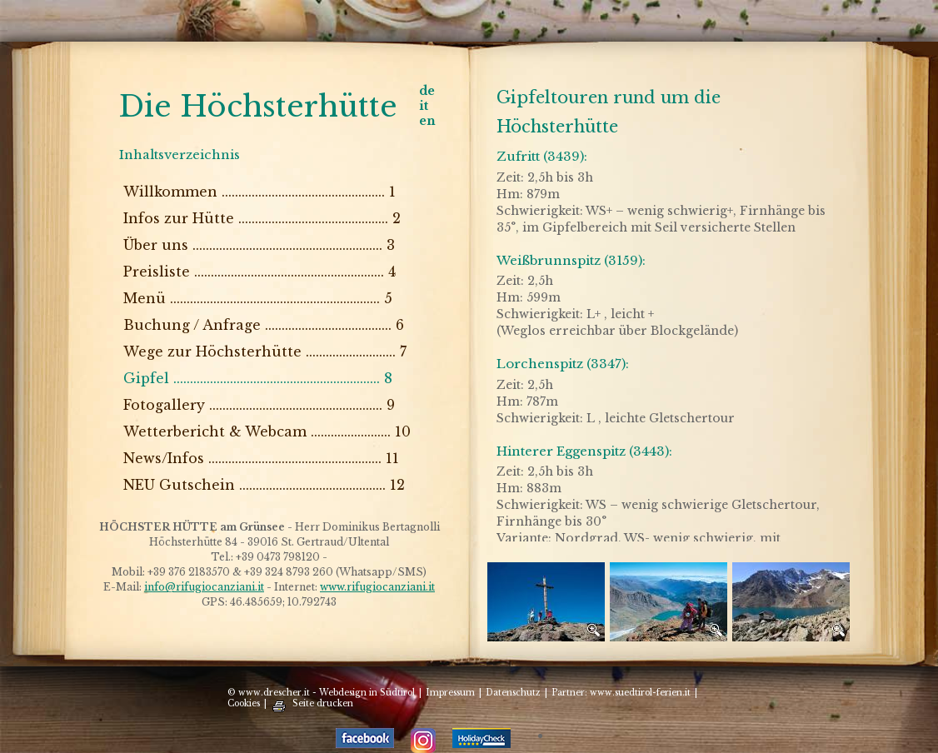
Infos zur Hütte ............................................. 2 (262, 218)
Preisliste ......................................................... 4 (259, 271)
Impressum (450, 692)
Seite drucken (322, 703)
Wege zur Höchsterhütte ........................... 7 (265, 351)
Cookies (243, 703)
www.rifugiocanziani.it (377, 587)
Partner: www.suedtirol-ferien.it (621, 692)
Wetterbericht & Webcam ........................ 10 (267, 431)
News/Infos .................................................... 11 (261, 458)
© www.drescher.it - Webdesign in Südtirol (321, 692)
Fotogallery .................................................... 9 (259, 404)
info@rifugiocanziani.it (204, 587)
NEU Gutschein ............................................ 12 (264, 484)
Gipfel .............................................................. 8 (257, 378)
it (423, 105)
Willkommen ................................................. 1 (259, 191)
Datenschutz (513, 692)
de (427, 90)
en (427, 120)
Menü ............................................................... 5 (257, 298)
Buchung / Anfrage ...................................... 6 (263, 325)
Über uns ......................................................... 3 (259, 245)
